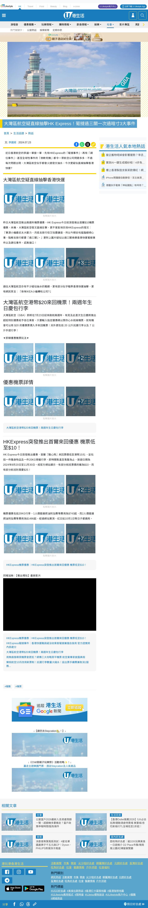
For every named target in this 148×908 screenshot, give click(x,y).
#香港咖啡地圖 (115, 891)
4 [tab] (76, 37)
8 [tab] (76, 40)
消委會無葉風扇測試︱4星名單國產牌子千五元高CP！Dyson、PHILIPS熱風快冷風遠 (54, 845)
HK (19, 6)
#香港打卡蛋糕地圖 (95, 891)
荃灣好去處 (136, 863)
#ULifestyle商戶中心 (116, 894)
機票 (19, 686)
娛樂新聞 (44, 30)
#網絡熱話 (56, 898)
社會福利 (104, 867)
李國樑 (12, 142)
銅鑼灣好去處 (104, 863)
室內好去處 (117, 837)
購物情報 (64, 24)
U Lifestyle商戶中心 (108, 6)
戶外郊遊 (91, 867)
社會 (109, 24)
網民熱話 (56, 877)
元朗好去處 (121, 863)
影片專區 (125, 24)
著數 (8, 686)
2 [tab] (70, 37)
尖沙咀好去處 (86, 863)
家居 (39, 837)
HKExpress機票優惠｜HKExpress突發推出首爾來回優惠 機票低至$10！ (46, 565)
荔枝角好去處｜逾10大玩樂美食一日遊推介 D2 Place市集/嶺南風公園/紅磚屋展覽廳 (127, 845)
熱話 (31, 133)
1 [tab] (66, 37)
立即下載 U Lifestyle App (135, 6)
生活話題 (18, 133)
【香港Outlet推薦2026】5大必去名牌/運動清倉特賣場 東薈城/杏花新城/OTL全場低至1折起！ (128, 823)
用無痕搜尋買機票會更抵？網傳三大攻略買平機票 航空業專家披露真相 (45, 657)
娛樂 (96, 24)
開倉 (73, 863)
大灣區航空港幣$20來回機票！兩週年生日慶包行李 (34, 427)
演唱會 (14, 24)
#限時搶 (79, 894)
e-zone (76, 6)
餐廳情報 (79, 867)
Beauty (53, 6)
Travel (30, 6)
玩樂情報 (46, 24)
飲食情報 (82, 24)
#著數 (132, 894)
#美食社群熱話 (75, 891)
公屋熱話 (32, 30)
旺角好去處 (57, 867)
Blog (65, 6)
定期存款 (57, 30)
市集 (66, 863)
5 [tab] (79, 37)
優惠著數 (29, 24)
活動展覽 (56, 863)
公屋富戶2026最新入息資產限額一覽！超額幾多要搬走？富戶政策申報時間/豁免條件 (54, 823)
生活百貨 (116, 815)
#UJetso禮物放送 (94, 894)
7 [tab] (73, 40)
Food (41, 6)
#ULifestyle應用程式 (62, 894)
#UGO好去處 (58, 891)
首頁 (6, 133)
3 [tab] (73, 37)
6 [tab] (82, 37)
